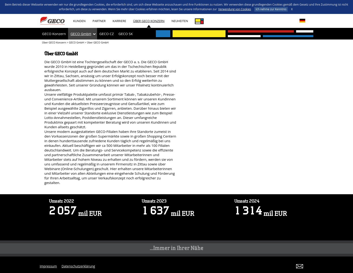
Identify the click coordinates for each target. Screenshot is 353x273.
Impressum (48, 266)
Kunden (79, 21)
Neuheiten (179, 21)
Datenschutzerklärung (78, 266)
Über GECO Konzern (148, 21)
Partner (99, 21)
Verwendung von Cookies (234, 9)
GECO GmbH (80, 33)
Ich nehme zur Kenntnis (271, 9)
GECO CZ (106, 33)
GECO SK (125, 33)
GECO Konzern (54, 33)
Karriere (119, 21)
